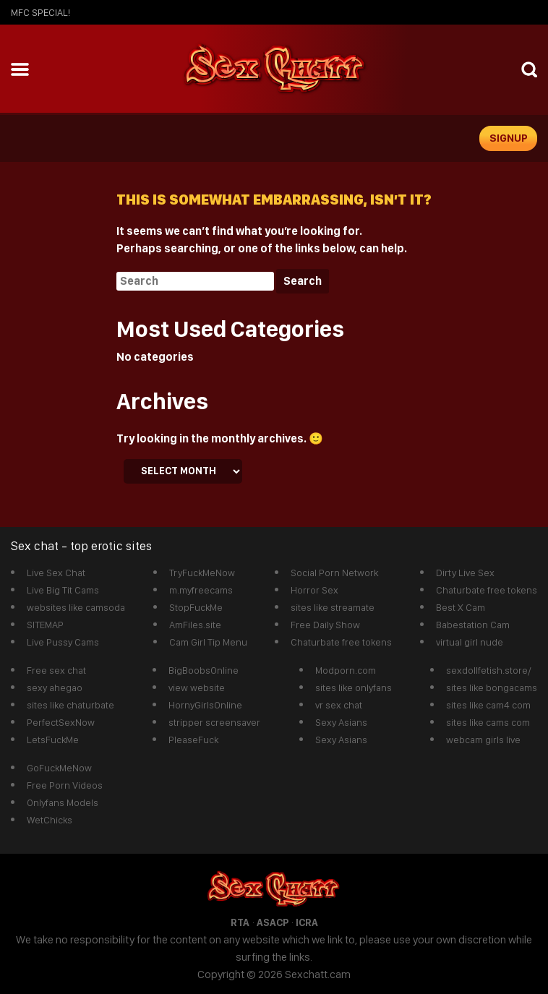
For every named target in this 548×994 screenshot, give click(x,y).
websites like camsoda (76, 607)
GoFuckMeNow (59, 768)
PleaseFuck (193, 739)
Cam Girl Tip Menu (208, 642)
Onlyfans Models (62, 802)
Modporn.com (345, 670)
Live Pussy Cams (63, 642)
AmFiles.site (195, 624)
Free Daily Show (325, 624)
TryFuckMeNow (202, 572)
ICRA (307, 922)
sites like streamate (332, 607)
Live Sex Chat (56, 572)
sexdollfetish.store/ (488, 670)
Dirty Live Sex (465, 572)
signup (508, 138)
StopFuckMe (196, 607)
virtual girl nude (469, 642)
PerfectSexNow (61, 722)
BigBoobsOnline (203, 670)
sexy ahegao (54, 687)
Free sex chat (56, 670)
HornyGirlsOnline (205, 705)
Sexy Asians (341, 722)
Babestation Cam (473, 624)
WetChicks (49, 820)
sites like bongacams (491, 687)
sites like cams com (488, 722)
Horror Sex (314, 590)
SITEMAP (45, 624)
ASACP (272, 922)
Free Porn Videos (65, 785)
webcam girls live (483, 739)
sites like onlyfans (353, 687)
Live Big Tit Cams (63, 590)
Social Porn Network (334, 572)
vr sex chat (338, 705)
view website (196, 687)
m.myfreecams (201, 590)
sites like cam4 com (488, 705)
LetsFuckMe (53, 739)
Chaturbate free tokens (341, 642)
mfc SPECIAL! (40, 12)
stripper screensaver (214, 722)
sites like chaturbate (70, 705)
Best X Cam (460, 607)
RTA (240, 922)
